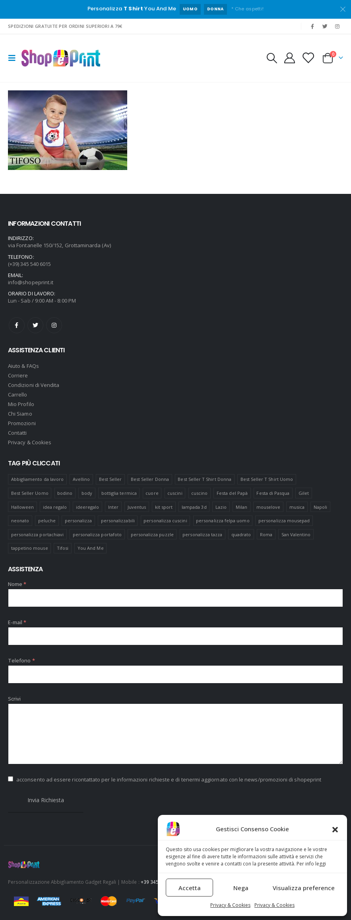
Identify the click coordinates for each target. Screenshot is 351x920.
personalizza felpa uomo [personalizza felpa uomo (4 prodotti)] (223, 520)
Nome (17, 584)
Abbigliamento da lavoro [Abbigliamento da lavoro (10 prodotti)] (37, 479)
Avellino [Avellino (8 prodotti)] (81, 479)
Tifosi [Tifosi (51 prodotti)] (62, 548)
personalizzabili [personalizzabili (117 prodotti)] (118, 520)
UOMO (190, 9)
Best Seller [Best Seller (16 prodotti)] (110, 479)
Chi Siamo (20, 413)
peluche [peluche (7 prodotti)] (47, 520)
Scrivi (14, 698)
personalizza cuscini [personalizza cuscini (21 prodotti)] (165, 520)
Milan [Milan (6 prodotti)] (241, 507)
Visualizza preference (304, 888)
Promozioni (22, 423)
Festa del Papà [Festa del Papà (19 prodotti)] (232, 493)
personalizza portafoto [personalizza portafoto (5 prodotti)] (97, 534)
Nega (240, 888)
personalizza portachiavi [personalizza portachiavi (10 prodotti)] (37, 534)
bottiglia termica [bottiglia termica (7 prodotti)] (119, 493)
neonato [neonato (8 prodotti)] (20, 520)
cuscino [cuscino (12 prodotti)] (199, 493)
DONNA (215, 9)
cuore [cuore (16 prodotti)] (151, 493)
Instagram (54, 325)
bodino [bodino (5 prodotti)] (64, 493)
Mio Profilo (21, 404)
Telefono (21, 660)
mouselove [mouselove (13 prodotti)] (268, 507)
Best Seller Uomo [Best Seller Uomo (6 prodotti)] (29, 493)
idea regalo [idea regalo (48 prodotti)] (55, 507)
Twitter (35, 325)
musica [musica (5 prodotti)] (296, 507)
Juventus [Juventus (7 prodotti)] (137, 507)
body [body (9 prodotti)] (86, 493)
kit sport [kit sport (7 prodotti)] (164, 507)
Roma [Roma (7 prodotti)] (266, 534)
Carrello (17, 394)
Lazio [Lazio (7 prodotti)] (221, 507)
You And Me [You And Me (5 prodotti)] (91, 548)
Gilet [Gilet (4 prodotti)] (304, 493)
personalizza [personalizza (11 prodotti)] (78, 520)
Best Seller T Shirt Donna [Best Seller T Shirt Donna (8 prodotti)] (204, 479)
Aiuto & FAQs (23, 365)
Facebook (17, 325)
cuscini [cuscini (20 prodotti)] (174, 493)
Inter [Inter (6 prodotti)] (113, 507)
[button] (335, 829)
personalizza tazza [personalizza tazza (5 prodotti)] (202, 534)
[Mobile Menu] (14, 58)
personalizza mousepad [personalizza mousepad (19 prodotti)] (284, 520)
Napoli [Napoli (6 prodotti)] (320, 507)
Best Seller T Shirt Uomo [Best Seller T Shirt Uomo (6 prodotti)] (266, 479)
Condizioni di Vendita (33, 385)
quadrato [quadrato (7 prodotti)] (241, 534)
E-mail (17, 622)
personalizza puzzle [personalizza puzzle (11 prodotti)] (152, 534)
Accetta (189, 888)
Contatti (17, 432)
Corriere (18, 375)
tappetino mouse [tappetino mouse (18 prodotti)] (29, 548)
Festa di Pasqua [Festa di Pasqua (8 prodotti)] (272, 493)
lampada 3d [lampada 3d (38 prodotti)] (194, 507)
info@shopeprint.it (30, 282)
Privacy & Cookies (230, 905)
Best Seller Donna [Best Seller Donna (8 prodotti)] (150, 479)
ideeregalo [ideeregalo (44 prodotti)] (87, 507)
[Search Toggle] (271, 58)
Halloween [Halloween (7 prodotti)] (22, 507)
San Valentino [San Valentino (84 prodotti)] (296, 534)
